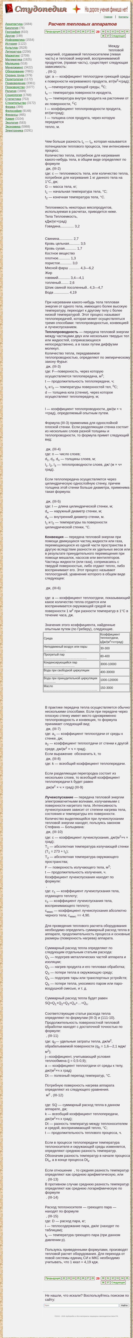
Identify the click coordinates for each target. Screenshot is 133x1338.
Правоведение (15, 83)
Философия (13, 110)
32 (112, 31)
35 (127, 31)
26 (83, 31)
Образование (14, 71)
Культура (11, 47)
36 (103, 36)
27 (87, 31)
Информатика (15, 39)
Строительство (15, 102)
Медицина (12, 63)
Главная (108, 17)
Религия (11, 91)
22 (64, 31)
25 (78, 31)
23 (68, 31)
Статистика (13, 99)
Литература (13, 51)
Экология (11, 122)
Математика (13, 59)
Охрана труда (14, 75)
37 (108, 36)
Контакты (123, 17)
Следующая (118, 36)
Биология (11, 28)
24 (73, 31)
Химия (9, 118)
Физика (10, 106)
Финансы (11, 114)
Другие (10, 35)
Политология (14, 79)
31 (108, 31)
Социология (13, 95)
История (11, 43)
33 (117, 31)
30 (103, 31)
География (12, 31)
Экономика (13, 126)
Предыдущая (53, 31)
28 (92, 31)
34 (122, 31)
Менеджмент (14, 67)
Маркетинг (12, 55)
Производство (15, 87)
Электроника (14, 130)
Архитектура (14, 24)
